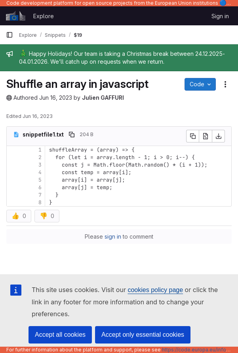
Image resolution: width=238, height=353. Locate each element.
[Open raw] (205, 136)
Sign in (220, 16)
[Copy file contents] (192, 136)
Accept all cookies (60, 334)
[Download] (218, 136)
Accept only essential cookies (142, 334)
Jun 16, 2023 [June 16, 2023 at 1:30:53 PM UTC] (55, 97)
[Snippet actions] (225, 84)
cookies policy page (155, 290)
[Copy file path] (71, 134)
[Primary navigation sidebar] (9, 34)
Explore (43, 16)
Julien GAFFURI (103, 97)
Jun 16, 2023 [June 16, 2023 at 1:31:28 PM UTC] (38, 116)
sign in (113, 236)
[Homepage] (15, 15)
